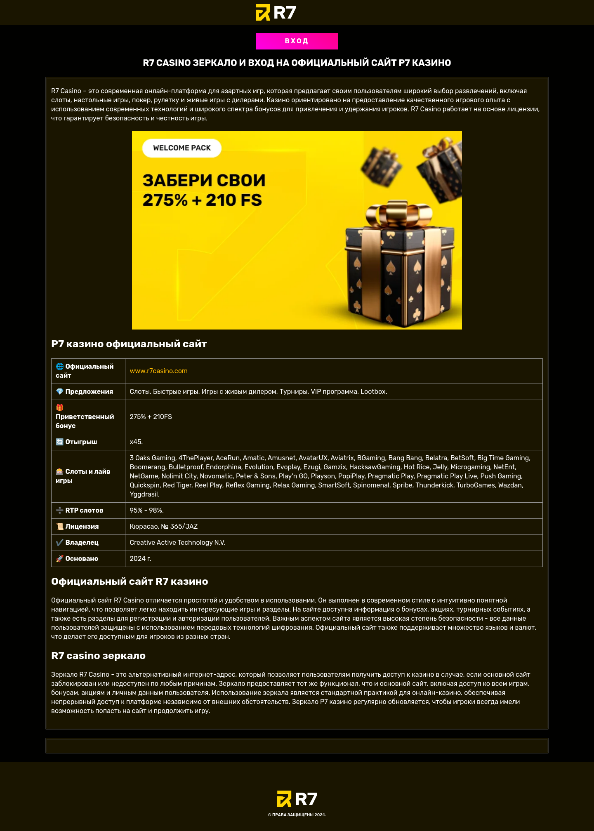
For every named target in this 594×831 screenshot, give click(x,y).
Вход (297, 41)
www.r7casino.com (159, 371)
